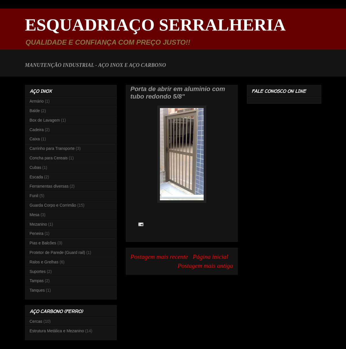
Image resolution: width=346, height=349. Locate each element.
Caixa (35, 139)
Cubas (35, 167)
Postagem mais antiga (205, 265)
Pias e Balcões (43, 243)
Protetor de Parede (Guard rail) (57, 252)
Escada (36, 177)
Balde (35, 110)
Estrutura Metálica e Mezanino (57, 331)
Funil (34, 195)
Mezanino (38, 224)
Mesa (34, 214)
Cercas (36, 321)
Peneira (37, 233)
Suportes (38, 271)
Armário (37, 101)
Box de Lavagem (45, 120)
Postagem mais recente (159, 256)
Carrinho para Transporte (52, 148)
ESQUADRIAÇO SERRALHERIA (155, 24)
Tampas (37, 280)
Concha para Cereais (49, 158)
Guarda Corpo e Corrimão (53, 205)
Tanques (37, 290)
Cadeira (37, 129)
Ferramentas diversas (49, 186)
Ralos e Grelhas (44, 262)
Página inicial (210, 256)
